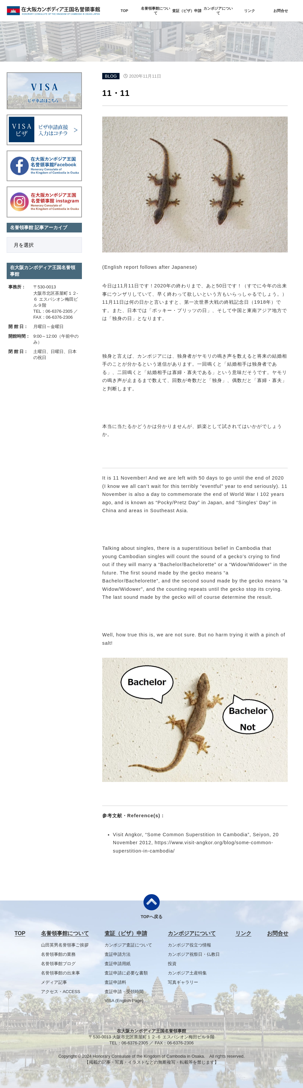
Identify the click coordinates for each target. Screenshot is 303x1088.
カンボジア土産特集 (187, 972)
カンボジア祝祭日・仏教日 (194, 954)
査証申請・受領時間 (124, 991)
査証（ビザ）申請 (186, 11)
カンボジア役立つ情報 (189, 944)
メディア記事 (54, 982)
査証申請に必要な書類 (126, 972)
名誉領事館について (155, 10)
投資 (172, 963)
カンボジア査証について (128, 944)
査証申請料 (115, 982)
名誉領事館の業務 (58, 954)
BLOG (111, 76)
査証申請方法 (118, 954)
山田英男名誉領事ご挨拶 (65, 944)
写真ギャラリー (183, 982)
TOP (124, 11)
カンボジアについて (218, 10)
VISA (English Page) (124, 1000)
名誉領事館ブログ (58, 963)
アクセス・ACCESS (60, 991)
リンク (249, 11)
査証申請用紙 (118, 963)
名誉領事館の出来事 (60, 972)
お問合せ (280, 11)
